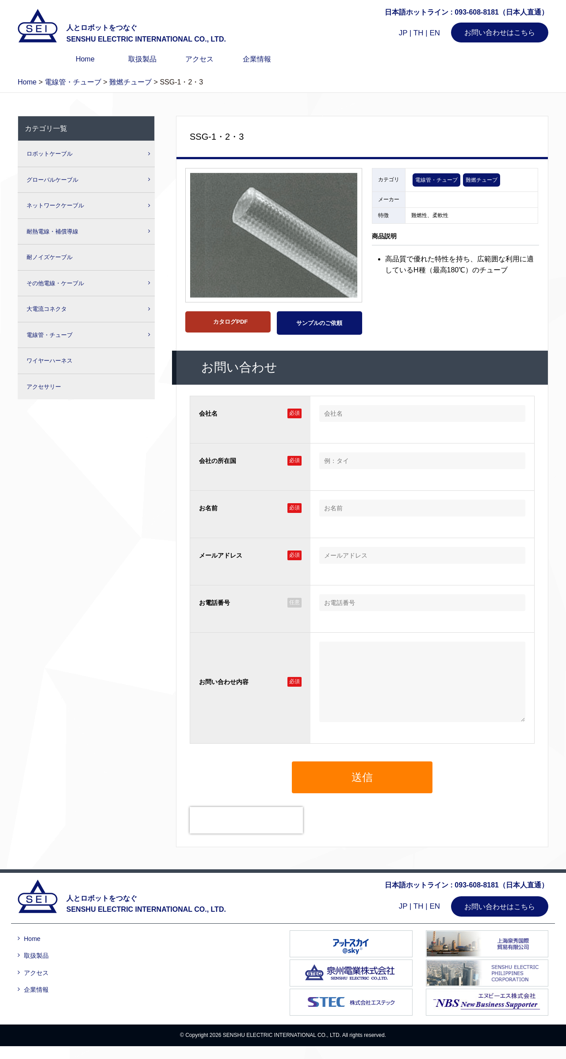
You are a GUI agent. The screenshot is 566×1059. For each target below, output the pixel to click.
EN (434, 33)
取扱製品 (142, 59)
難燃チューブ (481, 180)
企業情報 (257, 59)
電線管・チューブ (436, 180)
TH (418, 33)
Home (85, 59)
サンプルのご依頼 (319, 323)
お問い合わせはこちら (499, 32)
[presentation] (246, 833)
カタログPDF (230, 321)
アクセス (199, 59)
